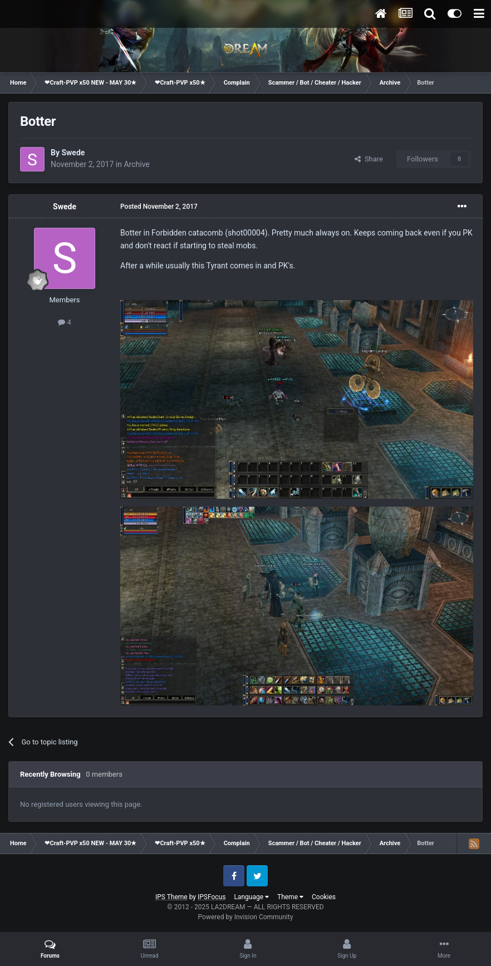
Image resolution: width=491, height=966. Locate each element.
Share (369, 159)
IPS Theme (171, 897)
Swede (73, 152)
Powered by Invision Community (245, 917)
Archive (136, 164)
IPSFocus (211, 897)
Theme (290, 897)
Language (251, 897)
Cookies (324, 897)
